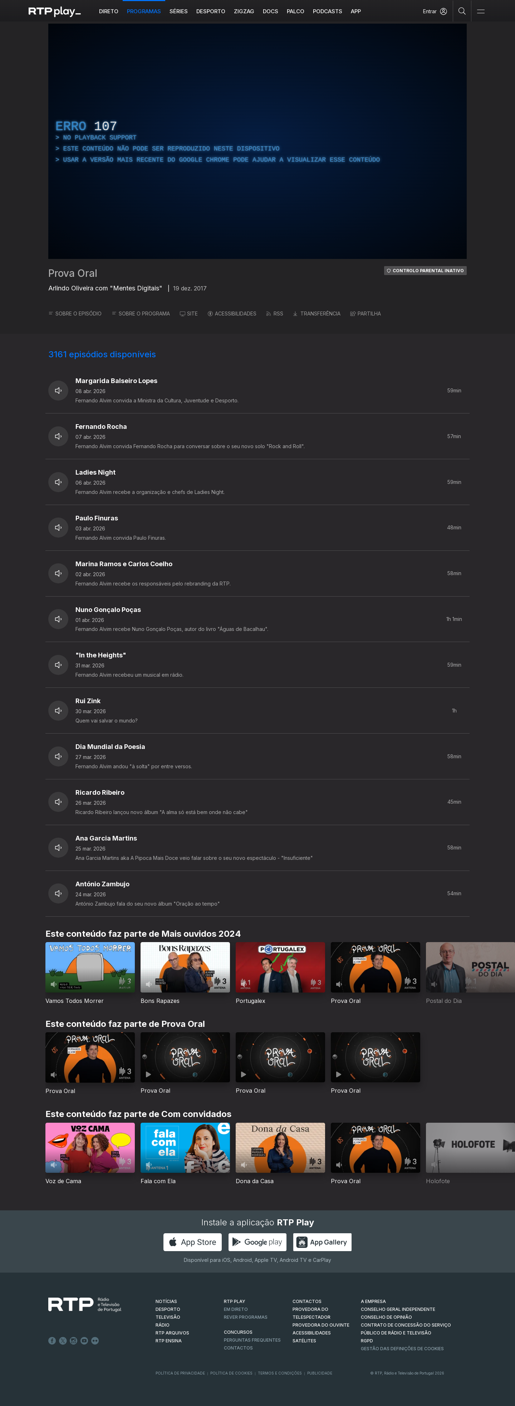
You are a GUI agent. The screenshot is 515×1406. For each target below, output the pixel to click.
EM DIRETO (236, 1309)
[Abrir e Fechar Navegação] (480, 11)
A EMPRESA (373, 1301)
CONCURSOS (238, 1332)
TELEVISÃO (168, 1317)
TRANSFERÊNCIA (316, 313)
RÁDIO (163, 1325)
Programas (144, 11)
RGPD (367, 1340)
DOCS (270, 11)
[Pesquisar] (462, 10)
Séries (179, 11)
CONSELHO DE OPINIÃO (386, 1317)
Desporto (210, 11)
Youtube (84, 1341)
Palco (295, 11)
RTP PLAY (234, 1301)
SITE (189, 313)
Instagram (74, 1341)
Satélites (304, 1340)
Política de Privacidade (180, 1373)
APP (356, 11)
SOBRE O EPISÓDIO (75, 313)
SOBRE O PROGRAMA (141, 313)
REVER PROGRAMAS (246, 1317)
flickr (95, 1341)
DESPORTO (168, 1309)
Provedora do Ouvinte (321, 1325)
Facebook (52, 1341)
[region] (257, 141)
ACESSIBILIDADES (232, 313)
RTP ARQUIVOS (172, 1333)
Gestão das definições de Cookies (402, 1348)
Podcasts (327, 11)
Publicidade (319, 1373)
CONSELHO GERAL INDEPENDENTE (398, 1309)
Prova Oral (72, 273)
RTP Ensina (169, 1340)
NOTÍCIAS (166, 1301)
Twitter (63, 1341)
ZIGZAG (244, 11)
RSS (274, 313)
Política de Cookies (231, 1373)
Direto (108, 11)
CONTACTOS (307, 1301)
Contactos (238, 1348)
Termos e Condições (280, 1373)
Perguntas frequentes (252, 1340)
